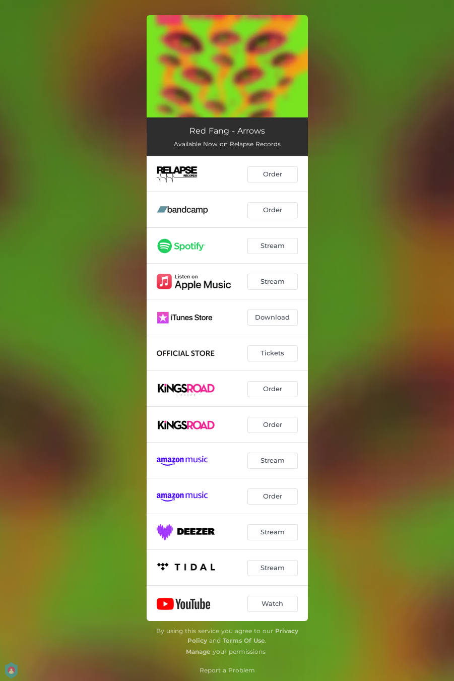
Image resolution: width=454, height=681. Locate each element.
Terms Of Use (244, 640)
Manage (198, 651)
